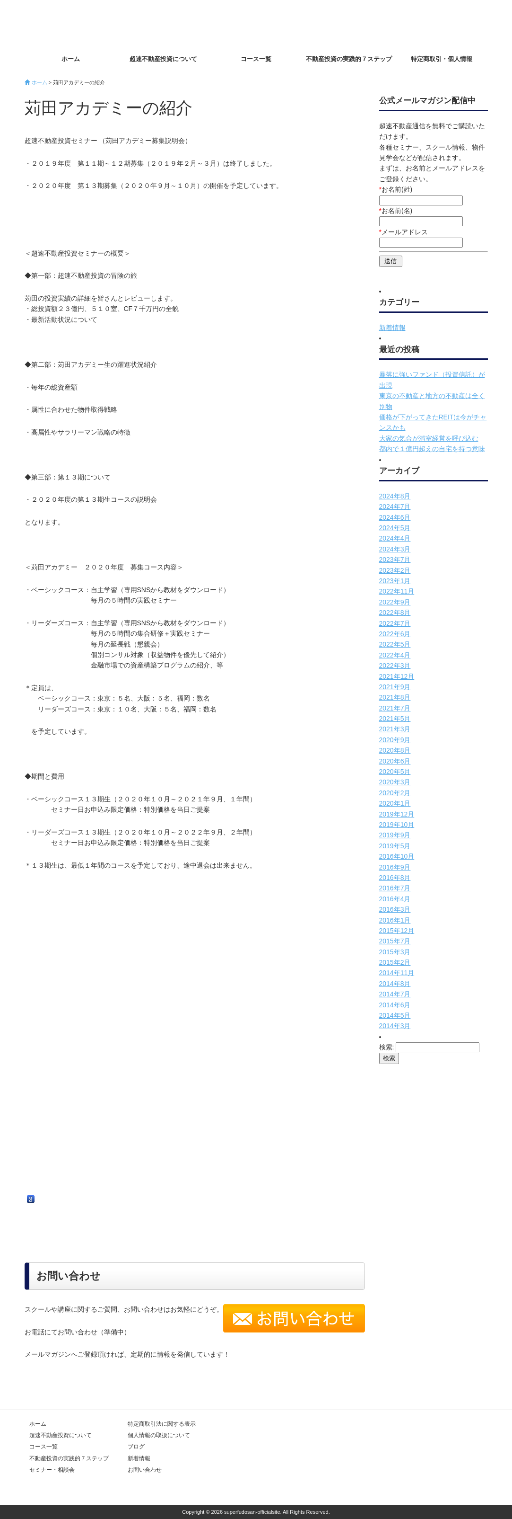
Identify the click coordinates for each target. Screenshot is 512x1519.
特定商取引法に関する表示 (162, 1424)
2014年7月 (395, 994)
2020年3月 (395, 782)
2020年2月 (395, 793)
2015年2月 (395, 962)
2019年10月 (397, 824)
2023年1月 (395, 581)
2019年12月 (397, 814)
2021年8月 (395, 697)
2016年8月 (395, 877)
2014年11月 (397, 973)
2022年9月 (395, 602)
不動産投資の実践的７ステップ (349, 58)
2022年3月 (395, 665)
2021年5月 (395, 718)
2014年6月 (395, 1005)
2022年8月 (395, 612)
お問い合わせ (455, 24)
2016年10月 (397, 856)
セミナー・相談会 (52, 1469)
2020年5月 (395, 771)
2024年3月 (395, 549)
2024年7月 (395, 506)
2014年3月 (395, 1026)
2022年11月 (397, 591)
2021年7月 (395, 708)
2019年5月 (395, 846)
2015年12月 (397, 930)
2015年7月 (395, 941)
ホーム (70, 58)
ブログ (136, 1446)
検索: (386, 1047)
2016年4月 (395, 899)
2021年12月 (397, 676)
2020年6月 (395, 761)
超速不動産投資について (163, 58)
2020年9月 (395, 740)
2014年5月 (395, 1015)
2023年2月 (395, 570)
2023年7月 (395, 559)
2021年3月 (395, 729)
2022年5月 (395, 644)
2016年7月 (395, 888)
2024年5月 (395, 528)
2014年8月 (395, 983)
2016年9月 (395, 867)
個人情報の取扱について (159, 1435)
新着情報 (392, 327)
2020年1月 (395, 803)
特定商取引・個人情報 (441, 58)
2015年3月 (395, 952)
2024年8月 (395, 496)
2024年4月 (395, 538)
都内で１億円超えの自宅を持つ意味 (432, 449)
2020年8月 (395, 750)
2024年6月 (395, 517)
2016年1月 (395, 920)
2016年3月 (395, 909)
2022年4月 (395, 655)
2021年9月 (395, 687)
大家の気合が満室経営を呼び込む (428, 438)
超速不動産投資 (79, 23)
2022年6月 (395, 634)
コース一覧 (256, 58)
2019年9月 (395, 835)
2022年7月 (395, 623)
